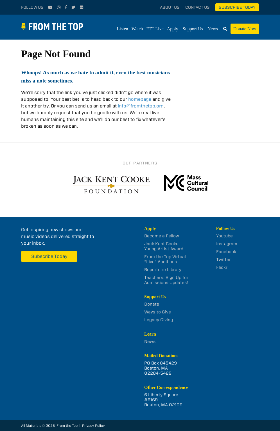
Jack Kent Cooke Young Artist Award (163, 246)
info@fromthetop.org (141, 106)
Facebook (226, 251)
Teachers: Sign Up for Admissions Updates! (166, 280)
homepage (139, 99)
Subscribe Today (237, 7)
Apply (172, 28)
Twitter (223, 259)
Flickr (221, 267)
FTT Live (154, 28)
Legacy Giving (158, 319)
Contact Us (197, 7)
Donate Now (244, 28)
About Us (170, 7)
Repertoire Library (162, 269)
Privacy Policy (93, 425)
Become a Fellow (161, 236)
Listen (122, 28)
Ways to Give (157, 312)
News (212, 28)
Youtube (224, 236)
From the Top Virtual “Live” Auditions (165, 259)
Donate (151, 304)
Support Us (193, 28)
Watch (137, 28)
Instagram (226, 243)
